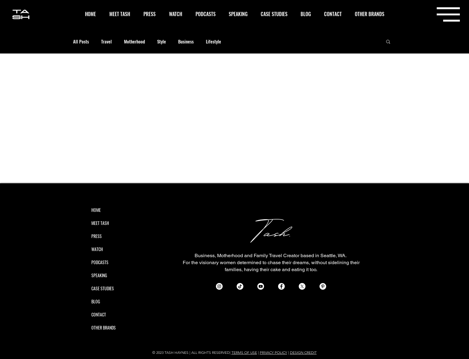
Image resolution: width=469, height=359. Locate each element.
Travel (106, 41)
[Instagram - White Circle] (219, 286)
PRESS (96, 236)
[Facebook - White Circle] (281, 286)
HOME (96, 210)
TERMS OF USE (244, 352)
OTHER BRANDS (103, 327)
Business (186, 41)
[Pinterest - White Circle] (322, 286)
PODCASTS (99, 262)
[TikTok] (240, 286)
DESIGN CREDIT (303, 352)
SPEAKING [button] (99, 275)
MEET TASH (100, 223)
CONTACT (98, 314)
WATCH (97, 249)
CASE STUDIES (102, 288)
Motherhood (134, 41)
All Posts (81, 41)
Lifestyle (213, 41)
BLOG (95, 301)
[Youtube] (260, 286)
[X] (302, 286)
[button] (448, 14)
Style (161, 41)
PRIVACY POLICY (273, 352)
